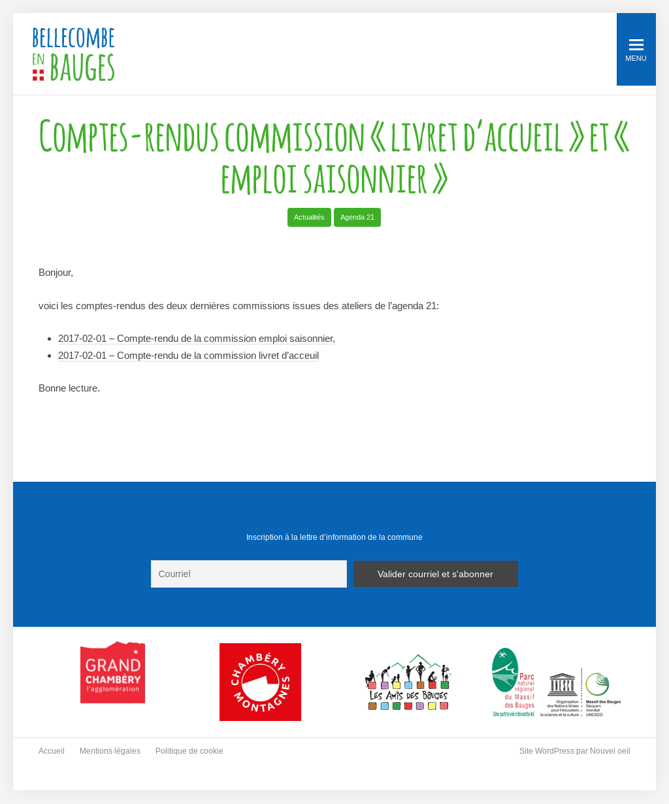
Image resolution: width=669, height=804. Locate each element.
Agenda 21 (357, 217)
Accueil (52, 751)
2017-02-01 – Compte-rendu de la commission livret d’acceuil (188, 355)
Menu (635, 50)
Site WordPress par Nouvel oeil (574, 751)
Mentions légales (110, 751)
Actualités (309, 217)
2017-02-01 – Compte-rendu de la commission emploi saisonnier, (196, 338)
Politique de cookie (189, 751)
